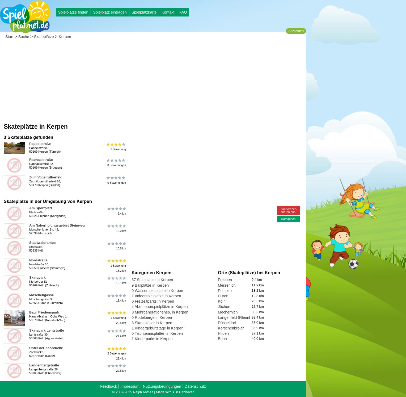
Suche (23, 37)
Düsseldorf (227, 323)
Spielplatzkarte (144, 12)
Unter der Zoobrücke (46, 348)
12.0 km (116, 228)
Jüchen (224, 306)
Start (9, 37)
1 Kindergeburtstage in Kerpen (157, 328)
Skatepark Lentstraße (46, 330)
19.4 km (116, 298)
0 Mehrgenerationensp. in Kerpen (160, 312)
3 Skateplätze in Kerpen (152, 323)
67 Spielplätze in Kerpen (152, 280)
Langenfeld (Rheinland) (238, 317)
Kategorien (288, 218)
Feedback (108, 386)
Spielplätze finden (73, 12)
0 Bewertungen (116, 163)
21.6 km (116, 333)
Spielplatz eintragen (109, 12)
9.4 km (116, 211)
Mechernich (228, 312)
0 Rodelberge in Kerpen (152, 317)
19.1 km (116, 281)
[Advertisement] (153, 82)
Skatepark (37, 277)
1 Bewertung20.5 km (116, 317)
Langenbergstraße (44, 365)
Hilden (223, 333)
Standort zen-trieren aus (288, 210)
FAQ (183, 12)
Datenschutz (195, 386)
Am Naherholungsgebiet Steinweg (57, 225)
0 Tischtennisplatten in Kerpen (157, 333)
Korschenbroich (231, 328)
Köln (222, 301)
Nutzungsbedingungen (162, 386)
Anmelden (296, 31)
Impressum (129, 386)
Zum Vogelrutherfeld (45, 177)
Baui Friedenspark (44, 312)
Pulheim (225, 291)
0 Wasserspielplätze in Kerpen (157, 291)
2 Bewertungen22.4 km (116, 353)
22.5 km (116, 368)
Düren (223, 296)
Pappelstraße (40, 144)
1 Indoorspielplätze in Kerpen (156, 296)
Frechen (225, 280)
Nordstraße (38, 260)
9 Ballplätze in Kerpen (150, 285)
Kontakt (168, 12)
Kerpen (65, 37)
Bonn (222, 339)
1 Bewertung (116, 147)
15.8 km (116, 246)
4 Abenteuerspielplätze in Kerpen (160, 306)
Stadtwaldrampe (42, 243)
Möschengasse (41, 295)
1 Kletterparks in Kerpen (152, 339)
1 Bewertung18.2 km (116, 265)
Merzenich (226, 285)
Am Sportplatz (40, 208)
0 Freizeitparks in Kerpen (153, 301)
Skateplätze (44, 37)
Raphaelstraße (41, 160)
